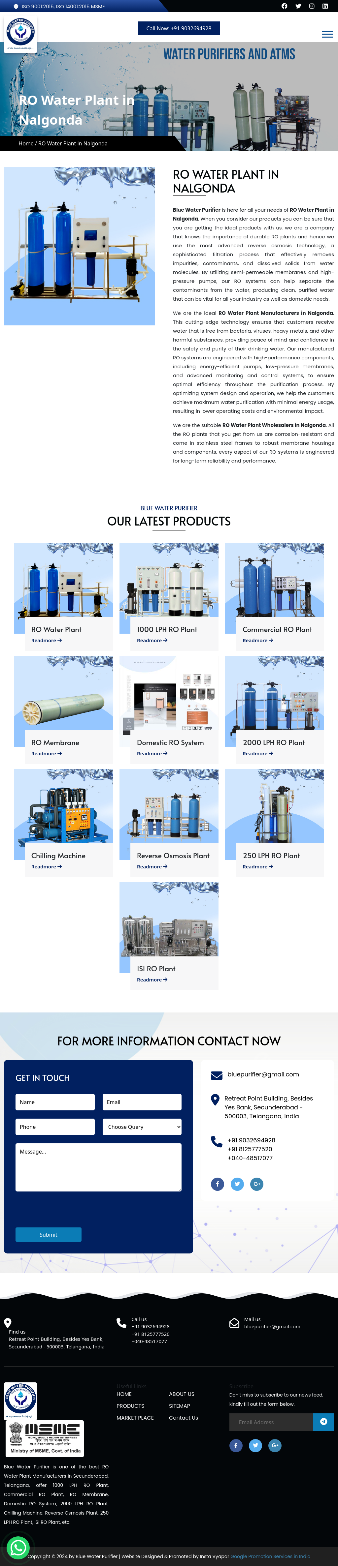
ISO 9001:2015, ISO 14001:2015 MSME (59, 6)
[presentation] (66, 1214)
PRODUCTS (130, 1406)
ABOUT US (181, 1394)
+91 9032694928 (251, 1140)
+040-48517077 (250, 1158)
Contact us (183, 1418)
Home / (28, 143)
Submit (48, 1234)
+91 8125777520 (249, 1149)
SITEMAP (179, 1406)
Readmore (46, 640)
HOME (124, 1394)
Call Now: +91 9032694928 (178, 28)
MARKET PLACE (135, 1418)
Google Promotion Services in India (270, 1556)
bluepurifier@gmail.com (263, 1074)
